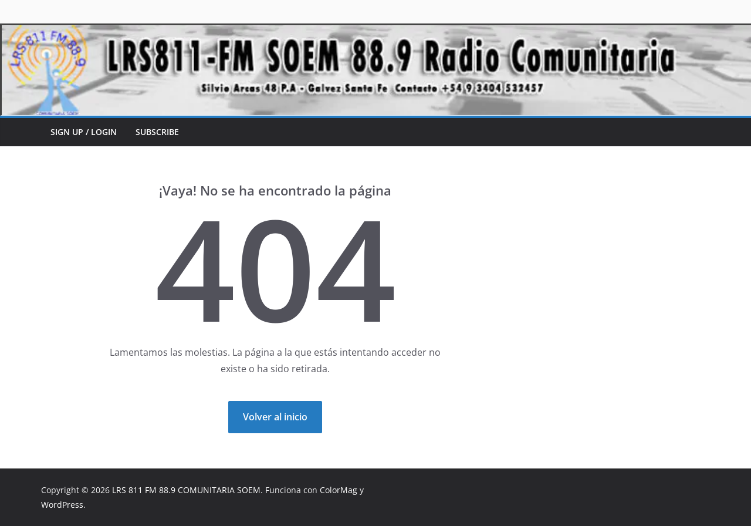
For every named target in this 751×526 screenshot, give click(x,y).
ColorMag (338, 489)
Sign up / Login (83, 131)
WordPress (62, 504)
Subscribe (157, 131)
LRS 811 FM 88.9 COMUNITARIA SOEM (186, 489)
